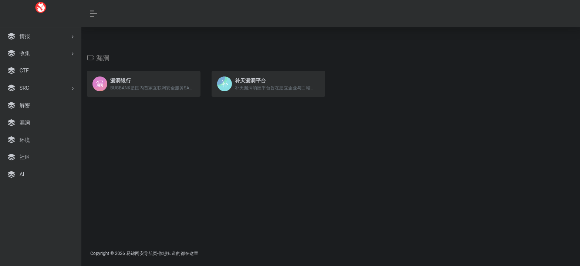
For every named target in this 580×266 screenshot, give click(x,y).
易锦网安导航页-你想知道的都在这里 (162, 253)
